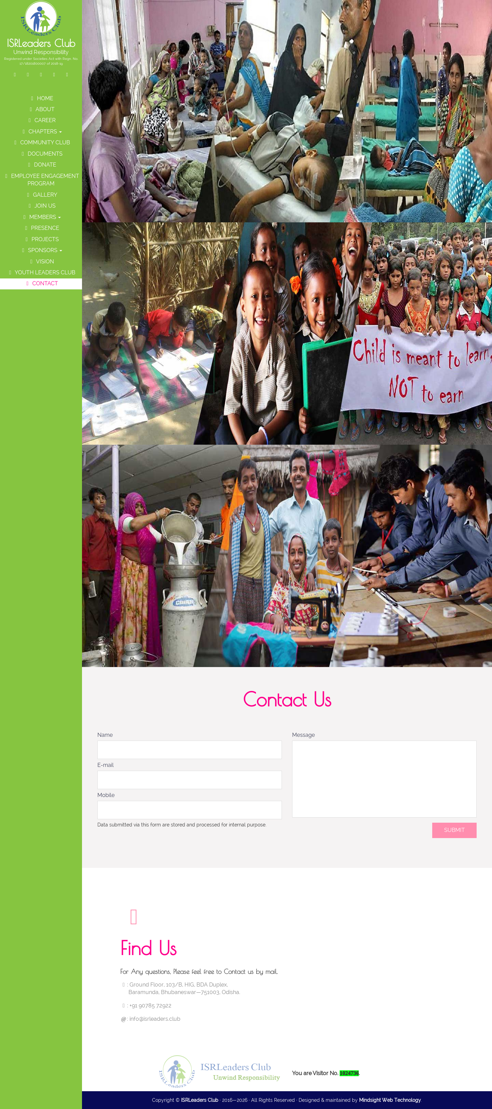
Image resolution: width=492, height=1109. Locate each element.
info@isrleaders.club (154, 1019)
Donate (41, 164)
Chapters (41, 131)
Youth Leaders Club (41, 272)
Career (41, 120)
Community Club (41, 142)
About (41, 109)
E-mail (105, 765)
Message (303, 735)
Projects (41, 239)
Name (105, 735)
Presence (41, 228)
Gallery (41, 195)
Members (41, 217)
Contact (41, 283)
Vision (41, 261)
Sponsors (41, 250)
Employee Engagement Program (41, 180)
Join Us (41, 206)
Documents (41, 154)
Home (41, 98)
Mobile (106, 795)
